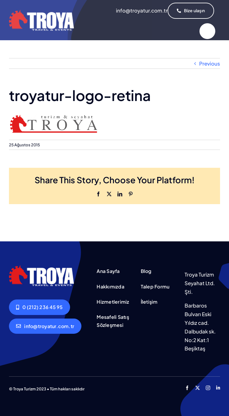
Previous (209, 63)
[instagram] (208, 388)
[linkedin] (218, 388)
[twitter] (197, 388)
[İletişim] (191, 11)
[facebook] (187, 388)
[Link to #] (207, 31)
